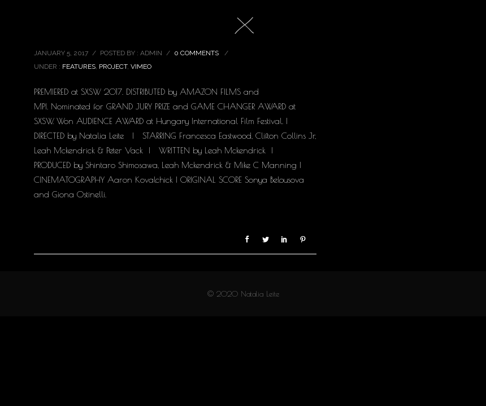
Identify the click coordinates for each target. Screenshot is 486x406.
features (79, 66)
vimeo (141, 66)
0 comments (196, 53)
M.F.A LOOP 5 (72, 28)
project (113, 66)
